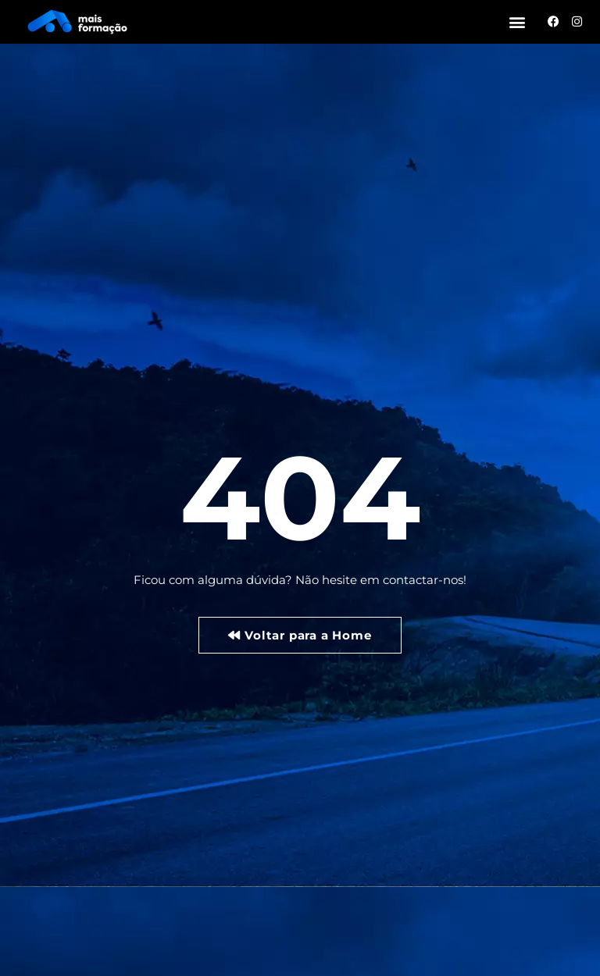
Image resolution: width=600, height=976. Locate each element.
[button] (517, 21)
